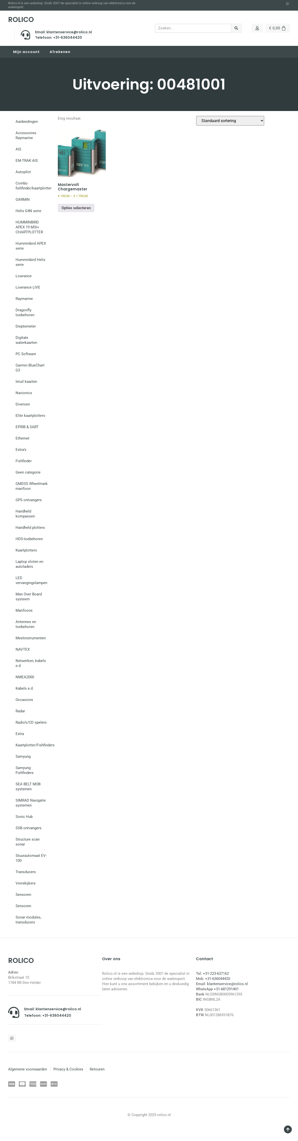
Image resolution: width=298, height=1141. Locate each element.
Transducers (26, 872)
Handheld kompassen (25, 513)
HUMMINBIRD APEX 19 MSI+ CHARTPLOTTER (29, 227)
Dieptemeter (26, 326)
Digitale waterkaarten (26, 340)
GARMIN (23, 199)
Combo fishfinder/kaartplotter (33, 185)
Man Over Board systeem (29, 596)
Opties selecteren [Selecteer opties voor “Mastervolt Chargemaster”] (76, 208)
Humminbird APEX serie (31, 246)
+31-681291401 (226, 989)
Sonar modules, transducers (28, 919)
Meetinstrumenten (31, 638)
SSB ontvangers (29, 828)
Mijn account (26, 51)
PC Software (26, 354)
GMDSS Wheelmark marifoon (32, 486)
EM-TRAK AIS (27, 160)
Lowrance (24, 276)
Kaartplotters (26, 550)
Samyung (23, 756)
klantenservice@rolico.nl (227, 984)
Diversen (23, 404)
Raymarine (24, 298)
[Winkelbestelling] (230, 121)
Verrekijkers (26, 883)
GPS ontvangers (29, 500)
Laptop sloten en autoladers (29, 564)
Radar (20, 711)
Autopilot (23, 172)
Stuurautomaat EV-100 (31, 858)
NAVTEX (23, 649)
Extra (20, 734)
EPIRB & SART (27, 427)
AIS (18, 149)
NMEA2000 (25, 677)
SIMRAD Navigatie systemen (31, 803)
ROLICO (21, 19)
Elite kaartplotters (30, 415)
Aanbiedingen (27, 121)
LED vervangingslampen (31, 580)
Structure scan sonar (28, 842)
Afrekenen (60, 51)
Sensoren (23, 894)
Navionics (24, 393)
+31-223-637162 (216, 973)
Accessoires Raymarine (26, 135)
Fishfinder (24, 461)
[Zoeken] (236, 28)
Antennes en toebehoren (26, 624)
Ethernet (22, 438)
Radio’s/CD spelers (31, 722)
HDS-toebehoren (29, 539)
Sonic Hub (24, 816)
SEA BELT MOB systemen (28, 786)
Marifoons (24, 610)
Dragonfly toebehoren (25, 312)
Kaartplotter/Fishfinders (34, 745)
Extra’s (21, 449)
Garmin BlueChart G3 (30, 367)
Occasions (24, 700)
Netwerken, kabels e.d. (31, 663)
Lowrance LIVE (28, 287)
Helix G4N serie (28, 211)
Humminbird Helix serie (30, 262)
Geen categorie (28, 472)
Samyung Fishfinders (25, 770)
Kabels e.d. (25, 688)
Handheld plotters (30, 527)
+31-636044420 (217, 978)
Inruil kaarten (26, 381)
